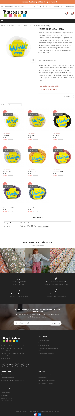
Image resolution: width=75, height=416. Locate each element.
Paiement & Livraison (44, 342)
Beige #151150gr (31, 136)
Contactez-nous (43, 340)
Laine (18, 26)
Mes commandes (6, 400)
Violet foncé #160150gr (8, 209)
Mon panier (4, 395)
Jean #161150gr (31, 209)
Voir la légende (43, 227)
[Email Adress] (29, 323)
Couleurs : (4, 105)
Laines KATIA (27, 26)
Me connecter (5, 392)
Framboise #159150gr (58, 173)
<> (72, 96)
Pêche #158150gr (32, 173)
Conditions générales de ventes (48, 348)
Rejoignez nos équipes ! (45, 383)
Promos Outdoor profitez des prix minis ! (39, 2)
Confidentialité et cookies (46, 353)
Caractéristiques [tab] (37, 217)
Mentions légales (43, 345)
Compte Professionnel (8, 377)
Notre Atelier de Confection (46, 380)
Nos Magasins (57, 6)
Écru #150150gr (6, 136)
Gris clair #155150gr (7, 173)
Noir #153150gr (56, 136)
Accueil (3, 26)
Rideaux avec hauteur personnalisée (12, 380)
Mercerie (11, 26)
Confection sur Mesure (8, 375)
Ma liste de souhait (6, 398)
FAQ (39, 351)
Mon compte (69, 6)
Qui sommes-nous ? (44, 375)
